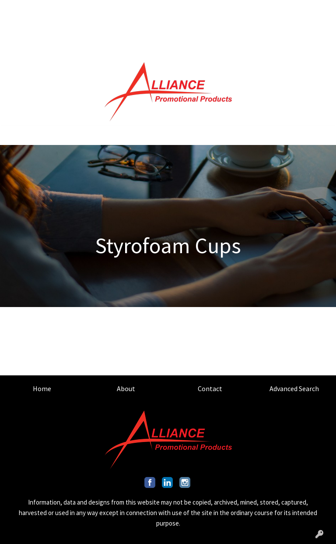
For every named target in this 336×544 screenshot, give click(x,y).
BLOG (127, 29)
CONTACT (76, 9)
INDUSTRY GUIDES (81, 48)
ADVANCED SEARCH (126, 9)
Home (42, 388)
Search (225, 9)
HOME (17, 9)
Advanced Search (294, 388)
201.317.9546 (272, 9)
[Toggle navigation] (13, 135)
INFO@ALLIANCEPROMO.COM (236, 29)
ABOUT (44, 9)
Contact (210, 388)
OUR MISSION (28, 29)
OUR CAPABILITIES (84, 29)
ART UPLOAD (28, 48)
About (126, 388)
